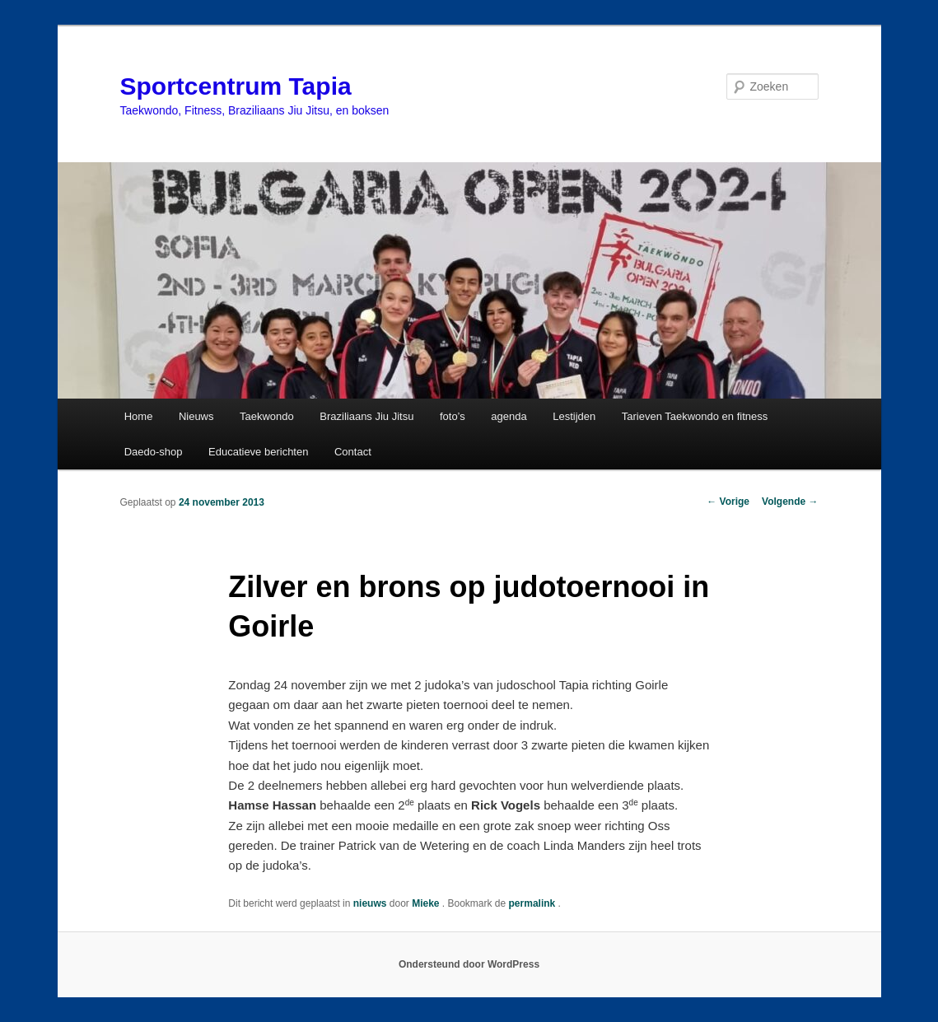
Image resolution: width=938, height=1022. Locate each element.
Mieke (427, 903)
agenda (508, 416)
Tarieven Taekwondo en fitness (695, 416)
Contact (352, 452)
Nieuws (196, 416)
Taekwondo (267, 416)
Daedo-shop (153, 452)
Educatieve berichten (258, 452)
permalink (533, 903)
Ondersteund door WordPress (469, 964)
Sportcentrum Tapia (236, 86)
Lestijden (574, 416)
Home (138, 416)
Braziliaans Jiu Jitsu (366, 416)
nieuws (370, 903)
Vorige (728, 501)
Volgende (790, 501)
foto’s (452, 416)
